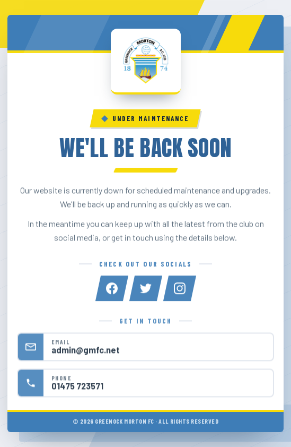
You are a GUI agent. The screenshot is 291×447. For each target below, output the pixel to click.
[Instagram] (179, 289)
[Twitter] (146, 289)
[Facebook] (112, 289)
